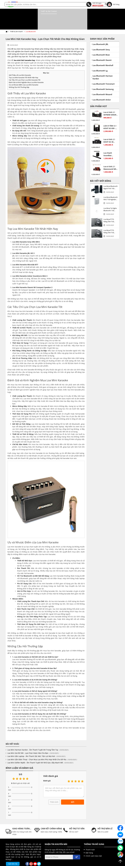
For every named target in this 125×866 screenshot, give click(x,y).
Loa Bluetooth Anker (102, 89)
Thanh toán (90, 839)
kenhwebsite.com (86, 863)
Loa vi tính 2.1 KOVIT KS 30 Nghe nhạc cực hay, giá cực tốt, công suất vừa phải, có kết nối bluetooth (110, 130)
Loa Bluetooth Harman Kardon (103, 66)
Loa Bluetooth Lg (100, 60)
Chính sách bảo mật (94, 845)
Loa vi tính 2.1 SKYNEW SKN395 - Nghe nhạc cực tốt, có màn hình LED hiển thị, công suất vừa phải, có (110, 103)
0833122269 (94, 4)
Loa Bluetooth (31, 21)
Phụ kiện (66, 11)
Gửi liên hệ (12, 853)
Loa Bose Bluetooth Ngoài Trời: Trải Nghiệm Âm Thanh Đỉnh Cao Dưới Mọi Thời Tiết (110, 177)
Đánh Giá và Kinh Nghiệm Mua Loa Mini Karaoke (26, 72)
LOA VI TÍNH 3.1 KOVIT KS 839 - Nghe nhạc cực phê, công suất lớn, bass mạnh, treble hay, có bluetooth (110, 116)
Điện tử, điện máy (82, 11)
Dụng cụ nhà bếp (35, 11)
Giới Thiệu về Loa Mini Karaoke (20, 65)
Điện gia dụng (52, 11)
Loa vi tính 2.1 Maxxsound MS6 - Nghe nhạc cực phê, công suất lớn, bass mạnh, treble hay (110, 157)
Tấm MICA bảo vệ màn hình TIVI (21, 16)
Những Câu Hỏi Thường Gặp (19, 77)
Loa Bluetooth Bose (101, 44)
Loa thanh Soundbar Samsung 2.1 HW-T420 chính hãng (110, 143)
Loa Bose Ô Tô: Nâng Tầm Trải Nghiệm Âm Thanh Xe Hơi (110, 210)
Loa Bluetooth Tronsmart (104, 73)
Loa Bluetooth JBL (100, 34)
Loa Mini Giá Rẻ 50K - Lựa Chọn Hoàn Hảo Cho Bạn (27, 742)
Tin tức (41, 16)
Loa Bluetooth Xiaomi (102, 49)
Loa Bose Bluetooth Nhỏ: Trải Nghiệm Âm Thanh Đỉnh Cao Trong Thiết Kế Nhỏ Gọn (110, 188)
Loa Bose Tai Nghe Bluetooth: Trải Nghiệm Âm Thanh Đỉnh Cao (110, 199)
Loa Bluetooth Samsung (103, 79)
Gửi (72, 791)
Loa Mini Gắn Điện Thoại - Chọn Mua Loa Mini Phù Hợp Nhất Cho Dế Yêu (36, 749)
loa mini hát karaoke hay (24, 50)
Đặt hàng (89, 842)
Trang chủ (7, 21)
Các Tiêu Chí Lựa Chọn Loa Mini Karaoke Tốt (24, 69)
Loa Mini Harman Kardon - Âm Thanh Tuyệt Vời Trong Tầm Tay (32, 739)
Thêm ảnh (54, 791)
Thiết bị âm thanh (15, 11)
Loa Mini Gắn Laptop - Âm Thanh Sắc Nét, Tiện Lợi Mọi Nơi (31, 746)
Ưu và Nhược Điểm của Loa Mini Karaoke (23, 74)
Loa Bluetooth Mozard (102, 84)
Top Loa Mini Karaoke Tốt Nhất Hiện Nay (23, 67)
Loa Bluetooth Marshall (103, 55)
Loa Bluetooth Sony (101, 39)
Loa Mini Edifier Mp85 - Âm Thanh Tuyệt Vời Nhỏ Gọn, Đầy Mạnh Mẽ (35, 752)
